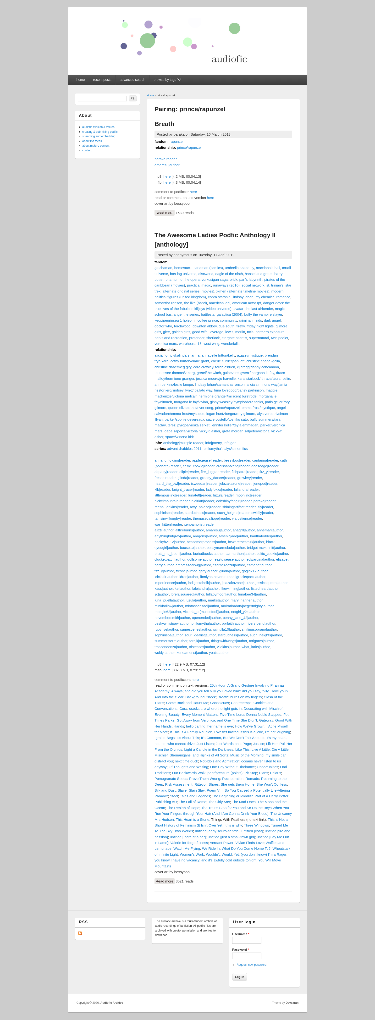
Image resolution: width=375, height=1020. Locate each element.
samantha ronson (168, 303)
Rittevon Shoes (206, 784)
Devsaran (292, 1002)
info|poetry (213, 443)
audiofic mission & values (98, 127)
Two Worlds (183, 831)
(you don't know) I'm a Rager (264, 854)
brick (233, 279)
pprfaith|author (233, 623)
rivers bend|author (261, 623)
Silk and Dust (165, 790)
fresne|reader (165, 478)
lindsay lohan (243, 297)
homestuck (183, 268)
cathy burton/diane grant (190, 361)
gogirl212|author (254, 571)
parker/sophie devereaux (184, 419)
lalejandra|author (205, 588)
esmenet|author (259, 565)
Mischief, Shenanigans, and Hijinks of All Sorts (191, 755)
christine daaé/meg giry (172, 367)
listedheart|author (265, 588)
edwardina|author (260, 559)
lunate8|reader (199, 495)
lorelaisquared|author (187, 594)
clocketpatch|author (169, 559)
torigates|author (261, 641)
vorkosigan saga (215, 279)
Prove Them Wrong (204, 779)
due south (226, 326)
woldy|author (164, 653)
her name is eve (220, 726)
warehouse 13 (190, 344)
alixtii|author (163, 530)
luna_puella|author (169, 600)
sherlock (213, 338)
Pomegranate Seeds (170, 779)
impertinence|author (170, 583)
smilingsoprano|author (259, 629)
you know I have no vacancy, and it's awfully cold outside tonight (205, 860)
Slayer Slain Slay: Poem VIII (200, 790)
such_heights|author (266, 635)
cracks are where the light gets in (215, 708)
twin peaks (279, 338)
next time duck (186, 761)
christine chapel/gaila (263, 361)
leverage (216, 332)
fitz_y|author (164, 571)
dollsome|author (200, 559)
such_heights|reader (233, 513)
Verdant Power (221, 843)
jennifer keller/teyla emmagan (234, 425)
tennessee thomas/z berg (174, 373)
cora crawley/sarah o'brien (214, 367)
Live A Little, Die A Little (270, 749)
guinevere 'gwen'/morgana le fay (248, 373)
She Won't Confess (271, 784)
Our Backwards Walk (188, 773)
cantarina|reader (265, 460)
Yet (236, 854)
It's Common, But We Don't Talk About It (232, 738)
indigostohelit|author (204, 583)
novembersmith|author (172, 618)
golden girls (181, 332)
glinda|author (229, 571)
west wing (211, 344)
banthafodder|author (266, 536)
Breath (164, 123)
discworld (205, 274)
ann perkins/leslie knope (173, 384)
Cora (183, 708)
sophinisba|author (168, 635)
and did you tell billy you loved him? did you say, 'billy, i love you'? (236, 691)
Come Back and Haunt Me (187, 703)
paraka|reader (165, 159)
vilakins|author (228, 647)
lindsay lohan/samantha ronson (220, 384)
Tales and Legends (195, 796)
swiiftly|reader (262, 513)
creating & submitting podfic (99, 131)
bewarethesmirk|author (246, 542)
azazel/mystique (250, 355)
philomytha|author (206, 623)
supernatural (259, 338)
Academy (162, 691)
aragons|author (205, 536)
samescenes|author (195, 629)
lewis (229, 332)
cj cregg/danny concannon (258, 367)
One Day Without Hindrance (232, 767)
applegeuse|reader (207, 460)
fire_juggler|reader (215, 472)
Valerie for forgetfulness (189, 843)
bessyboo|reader (237, 460)
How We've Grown (249, 726)
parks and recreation (170, 338)
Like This (242, 749)
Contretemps (241, 703)
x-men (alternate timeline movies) (242, 291)
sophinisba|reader (168, 513)
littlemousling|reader (170, 495)
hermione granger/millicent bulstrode (228, 396)
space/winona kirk (179, 437)
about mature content (95, 145)
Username (240, 934)
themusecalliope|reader (211, 518)
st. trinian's (274, 285)
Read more (165, 212)
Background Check (200, 697)
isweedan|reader (204, 483)
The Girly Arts (219, 802)
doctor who (163, 326)
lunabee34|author (252, 594)
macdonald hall (268, 268)
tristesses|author (202, 647)
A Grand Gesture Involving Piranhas (255, 685)
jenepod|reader (265, 483)
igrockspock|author (250, 577)
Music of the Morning (247, 755)
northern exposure (270, 332)
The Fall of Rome (192, 802)
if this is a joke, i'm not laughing (265, 732)
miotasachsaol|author (202, 606)
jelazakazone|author (238, 583)
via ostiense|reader (247, 518)
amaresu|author (167, 165)
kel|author (182, 588)
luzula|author (196, 600)
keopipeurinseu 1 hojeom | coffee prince (186, 320)
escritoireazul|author (229, 565)
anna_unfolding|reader (172, 460)
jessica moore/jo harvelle (216, 378)
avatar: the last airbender (253, 309)
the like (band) (195, 303)
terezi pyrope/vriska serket (189, 425)
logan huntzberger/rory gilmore (230, 414)
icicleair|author (165, 577)
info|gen (230, 443)
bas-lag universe (183, 274)
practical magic (199, 285)
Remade (252, 779)
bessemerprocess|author (206, 542)
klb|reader (162, 489)
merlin (240, 332)
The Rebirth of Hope (183, 808)
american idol (219, 303)
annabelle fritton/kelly (218, 355)
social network (253, 285)
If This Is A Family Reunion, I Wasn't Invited (204, 732)
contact (87, 150)
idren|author (188, 577)
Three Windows (256, 825)
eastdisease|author (230, 559)
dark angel (272, 320)
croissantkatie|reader (232, 466)
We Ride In (211, 848)
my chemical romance (272, 297)
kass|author (163, 588)
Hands (179, 726)
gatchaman (163, 268)
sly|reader (265, 507)
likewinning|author (235, 588)
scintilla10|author (226, 629)
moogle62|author (167, 612)
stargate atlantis (234, 338)
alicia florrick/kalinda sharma (176, 355)
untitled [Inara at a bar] (188, 837)
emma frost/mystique (258, 408)
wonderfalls (230, 344)
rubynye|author (166, 629)
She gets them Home (237, 784)
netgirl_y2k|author (245, 612)
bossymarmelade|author (226, 548)
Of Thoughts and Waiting (188, 767)
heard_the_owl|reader (171, 483)
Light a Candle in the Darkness (208, 749)
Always (177, 691)
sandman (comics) (208, 268)
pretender (196, 338)
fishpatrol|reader (244, 472)
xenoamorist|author (191, 653)
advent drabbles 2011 (184, 449)
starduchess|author (233, 635)
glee (166, 332)
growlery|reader (249, 478)
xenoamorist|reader (199, 524)
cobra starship (219, 297)
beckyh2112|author (169, 542)
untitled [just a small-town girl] (231, 837)
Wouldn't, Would (219, 854)
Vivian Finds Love (249, 843)
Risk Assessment (178, 784)
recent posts (102, 80)
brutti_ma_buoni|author (172, 553)
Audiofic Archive (111, 1002)
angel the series (186, 314)
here (167, 176)
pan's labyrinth (250, 279)
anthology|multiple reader (183, 443)
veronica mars (165, 344)
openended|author (206, 618)
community (228, 320)
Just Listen (205, 744)
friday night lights (260, 326)
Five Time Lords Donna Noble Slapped (250, 714)
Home (150, 95)
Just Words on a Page (233, 744)
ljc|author (161, 594)
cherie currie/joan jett (227, 361)
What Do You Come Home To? (246, 848)
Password (240, 949)
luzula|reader (223, 495)
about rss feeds (92, 141)
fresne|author (186, 571)
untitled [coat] (252, 831)
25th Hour (218, 685)
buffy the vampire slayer (263, 314)
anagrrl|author (244, 530)
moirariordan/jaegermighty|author (247, 606)
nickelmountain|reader (171, 501)
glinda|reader (187, 478)
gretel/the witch (209, 373)
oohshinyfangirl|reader (233, 501)
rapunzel (176, 141)
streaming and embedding (99, 136)
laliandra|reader (246, 489)
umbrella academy (239, 268)
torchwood (182, 326)
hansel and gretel (258, 274)
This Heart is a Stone (192, 819)
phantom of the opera (182, 279)
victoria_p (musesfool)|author (206, 612)
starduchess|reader (200, 513)
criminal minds (250, 320)
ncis (250, 332)
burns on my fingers (246, 697)
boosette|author (192, 548)
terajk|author (199, 641)
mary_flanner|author (247, 600)
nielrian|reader (203, 501)
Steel (174, 796)
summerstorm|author (170, 641)
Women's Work (192, 854)
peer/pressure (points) (225, 773)
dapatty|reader (165, 472)
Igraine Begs (164, 738)
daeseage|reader (264, 466)
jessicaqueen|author (271, 583)
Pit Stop (251, 773)
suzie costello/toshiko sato (227, 419)
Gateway (266, 720)
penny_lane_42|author (240, 618)
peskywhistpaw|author (171, 623)
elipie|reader (189, 472)
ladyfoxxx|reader (219, 489)
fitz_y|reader (269, 472)
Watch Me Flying (186, 848)
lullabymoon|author (221, 594)
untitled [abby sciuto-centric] (217, 831)
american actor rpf (246, 303)
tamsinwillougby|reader (172, 518)
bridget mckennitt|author (266, 548)
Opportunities (267, 767)
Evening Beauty (167, 714)
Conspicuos (219, 703)
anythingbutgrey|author (172, 536)
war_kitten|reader (168, 524)
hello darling (195, 726)
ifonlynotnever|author (216, 577)
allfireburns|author (189, 530)
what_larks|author (256, 647)
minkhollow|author (168, 606)
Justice (258, 744)
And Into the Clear (168, 697)
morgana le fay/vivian (191, 402)
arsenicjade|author (233, 536)
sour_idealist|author (200, 635)
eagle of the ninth (229, 274)
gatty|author (208, 571)
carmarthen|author (240, 553)
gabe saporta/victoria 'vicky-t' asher (192, 431)
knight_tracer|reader (188, 489)
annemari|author (270, 530)
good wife (200, 332)
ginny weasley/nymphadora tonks (236, 402)
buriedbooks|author (208, 553)
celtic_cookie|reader (198, 466)
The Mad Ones (244, 802)
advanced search (132, 80)
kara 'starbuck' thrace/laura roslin (264, 378)
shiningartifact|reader (239, 507)
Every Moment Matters (200, 714)
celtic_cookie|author (272, 553)
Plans (263, 773)
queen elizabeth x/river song (190, 408)
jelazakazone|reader (235, 483)
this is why (234, 825)
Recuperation (232, 779)
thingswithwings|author (229, 641)
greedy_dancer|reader (217, 478)
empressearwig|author (193, 565)
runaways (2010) (226, 285)
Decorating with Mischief (263, 708)
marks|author (218, 600)
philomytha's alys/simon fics (226, 449)
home (81, 80)
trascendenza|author (170, 647)
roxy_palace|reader (205, 507)
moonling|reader (248, 495)
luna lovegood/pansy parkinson (239, 390)
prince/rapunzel (189, 147)
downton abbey (205, 326)
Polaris (275, 773)
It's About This (188, 738)
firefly (241, 326)
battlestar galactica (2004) (221, 314)
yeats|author (219, 653)
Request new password (251, 964)
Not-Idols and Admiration (219, 761)
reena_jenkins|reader (171, 507)
